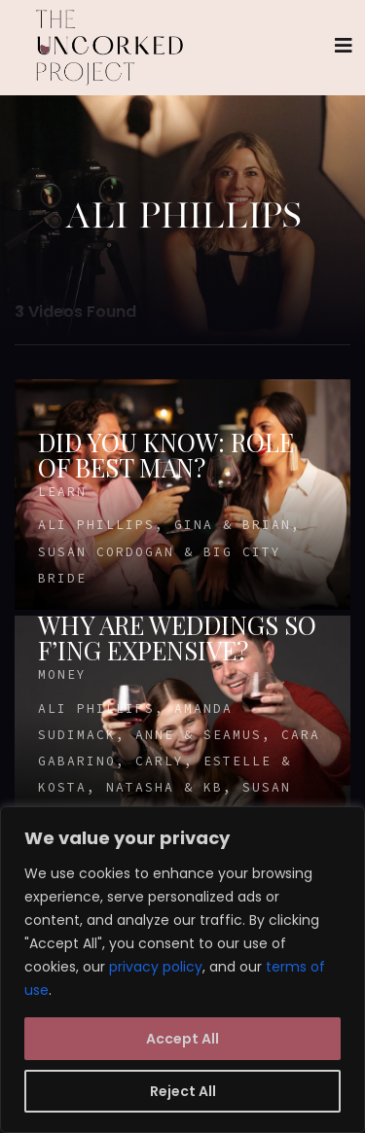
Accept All (182, 1038)
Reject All (183, 1091)
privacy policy (155, 966)
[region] (182, 969)
